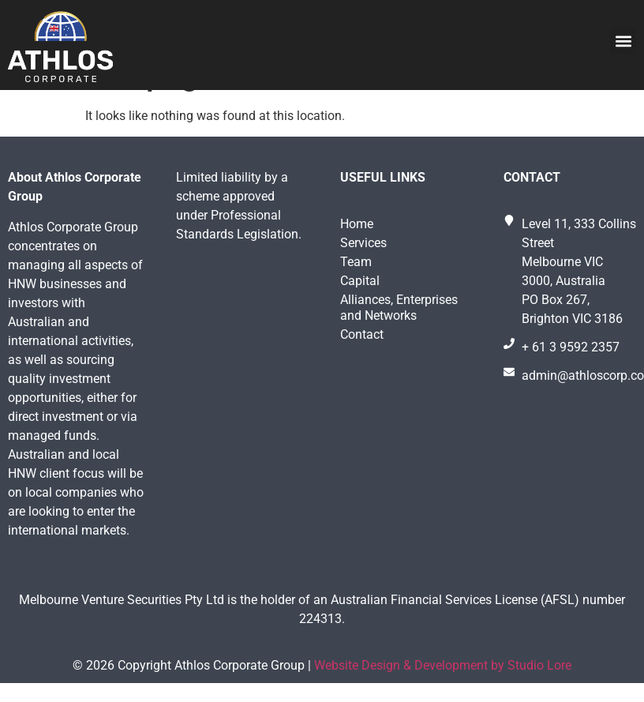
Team (356, 302)
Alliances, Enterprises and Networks (399, 347)
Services (363, 283)
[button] (623, 41)
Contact (362, 374)
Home (356, 264)
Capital (360, 320)
